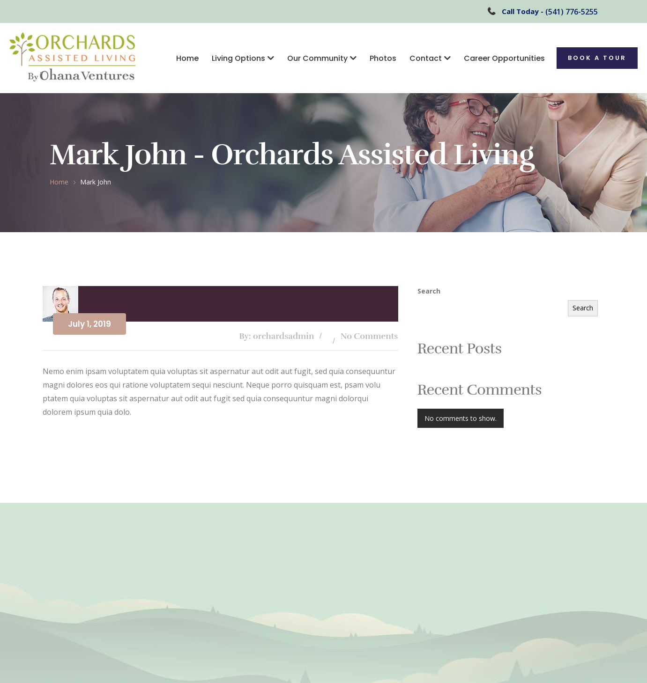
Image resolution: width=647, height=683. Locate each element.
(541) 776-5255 (571, 12)
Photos (383, 58)
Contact (425, 58)
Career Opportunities (504, 58)
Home (187, 58)
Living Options (238, 58)
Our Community (317, 58)
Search (428, 290)
